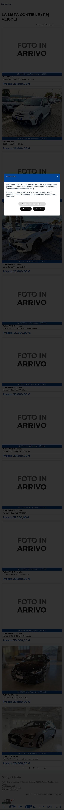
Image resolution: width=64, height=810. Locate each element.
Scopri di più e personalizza (32, 204)
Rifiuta (25, 209)
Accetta (39, 209)
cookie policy (29, 189)
